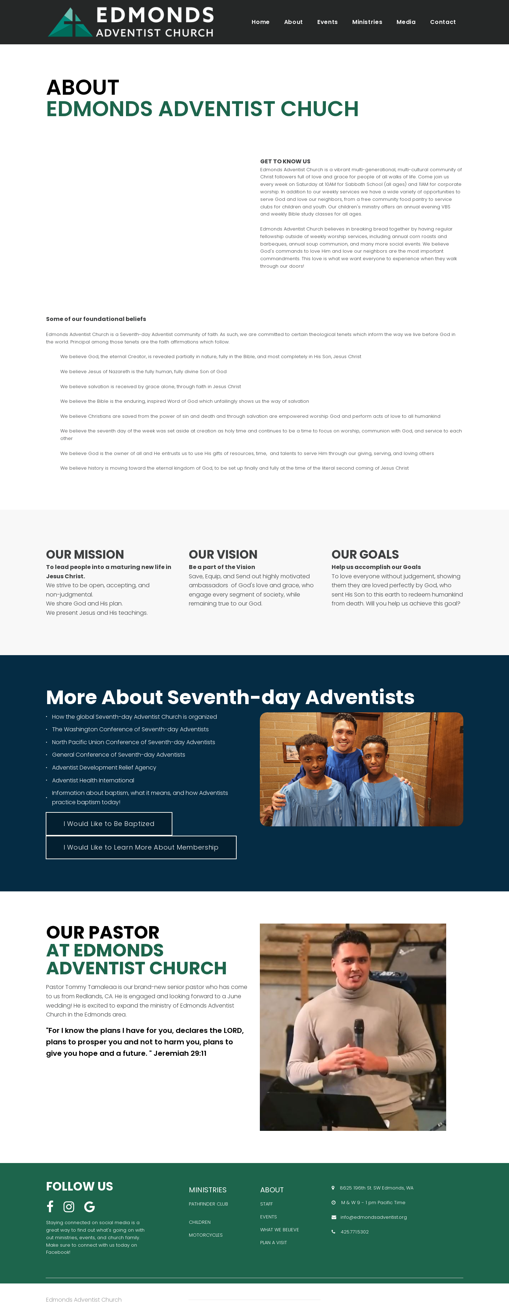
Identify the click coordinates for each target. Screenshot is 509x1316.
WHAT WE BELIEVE (279, 1229)
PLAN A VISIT (273, 1242)
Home (261, 22)
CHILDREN (200, 1222)
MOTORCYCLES (206, 1235)
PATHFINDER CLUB (208, 1204)
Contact (443, 22)
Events (327, 22)
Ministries (367, 22)
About (293, 22)
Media (406, 22)
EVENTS (268, 1216)
